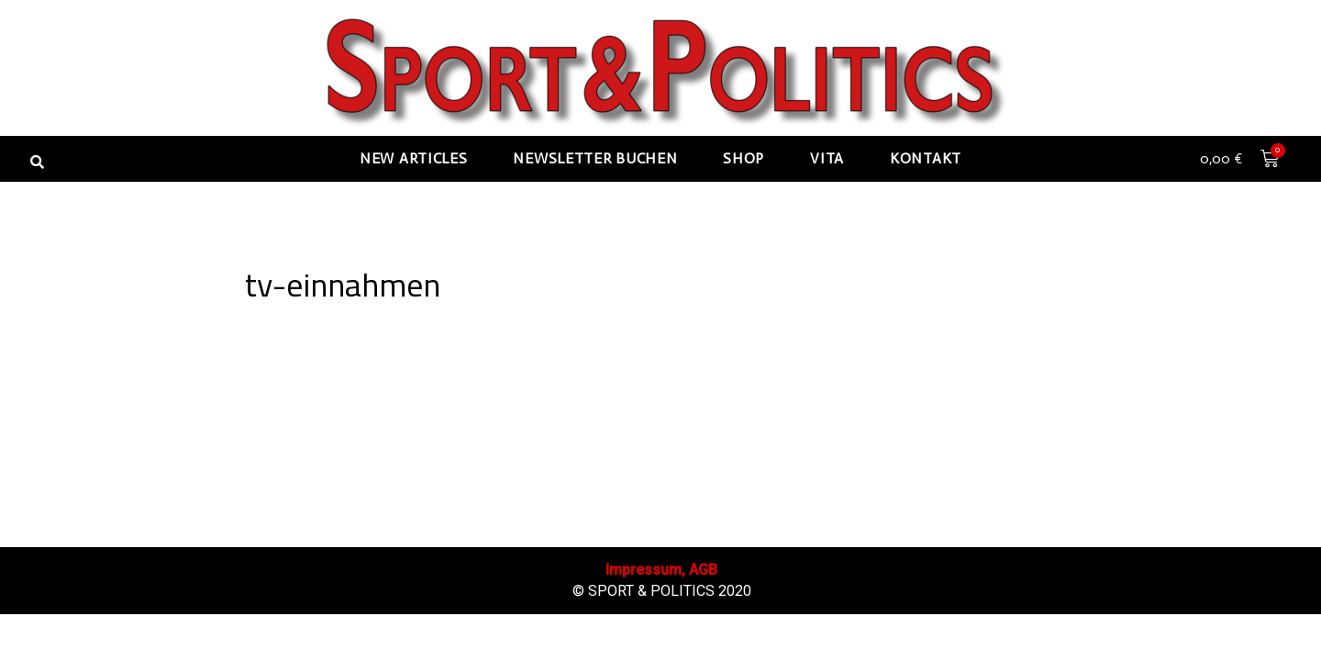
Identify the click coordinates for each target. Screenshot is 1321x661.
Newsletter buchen (595, 158)
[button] (36, 161)
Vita (827, 158)
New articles (413, 158)
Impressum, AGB (661, 616)
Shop (743, 158)
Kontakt (925, 158)
